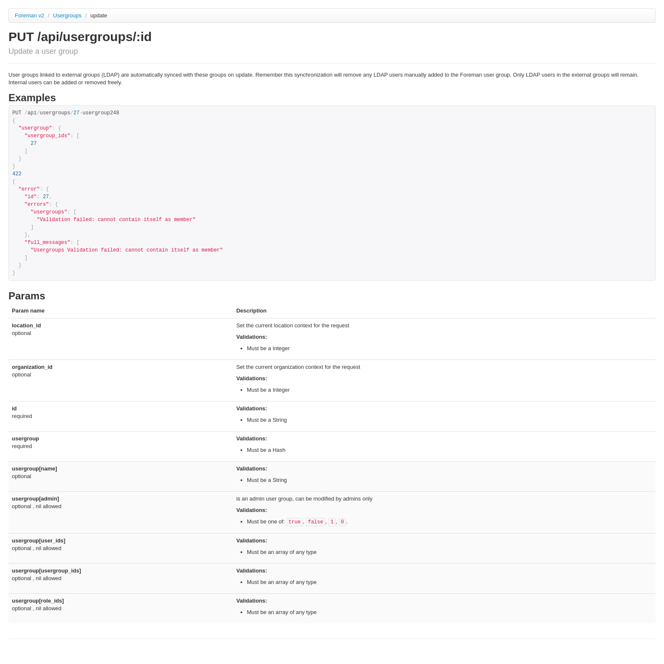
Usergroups (68, 15)
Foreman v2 (29, 15)
